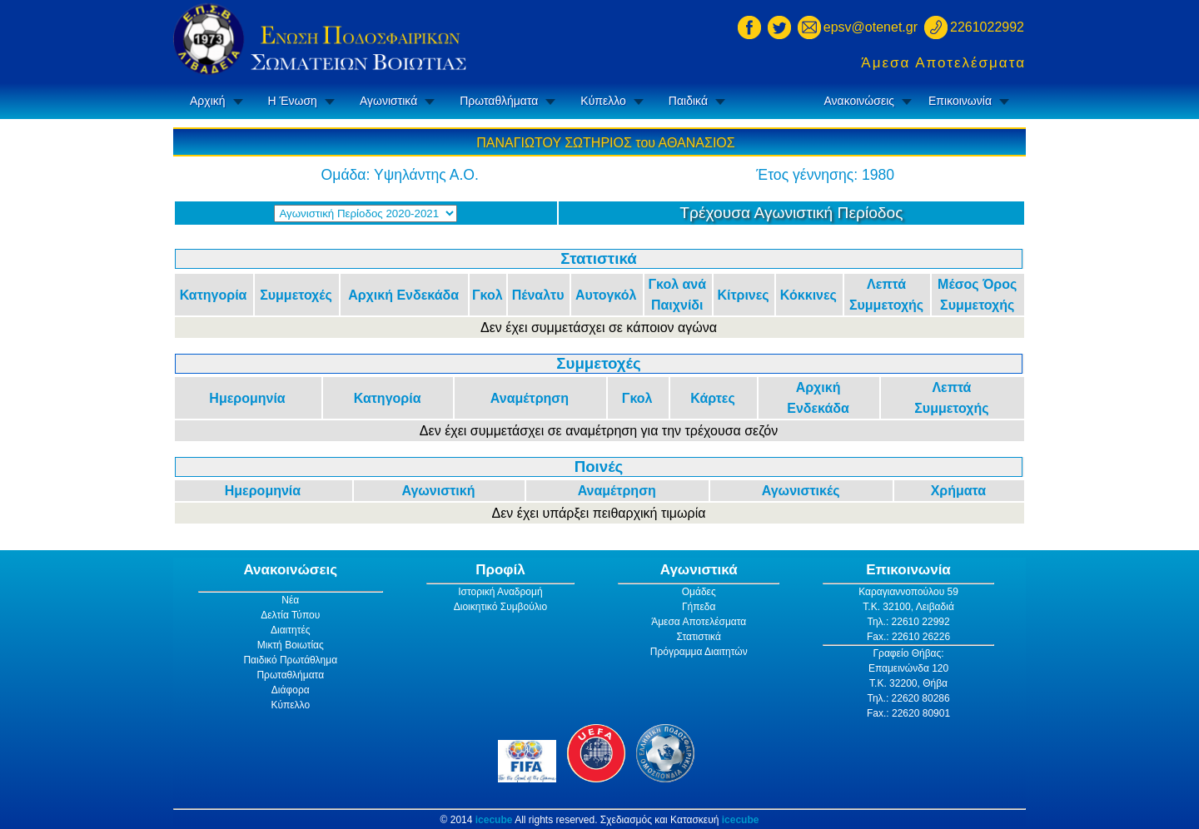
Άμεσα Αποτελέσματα (943, 63)
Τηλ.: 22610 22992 (908, 622)
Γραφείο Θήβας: (908, 653)
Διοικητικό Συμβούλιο (500, 607)
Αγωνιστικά (388, 100)
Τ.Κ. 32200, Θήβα (908, 683)
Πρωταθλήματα (499, 100)
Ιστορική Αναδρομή (500, 592)
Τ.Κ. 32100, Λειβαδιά (908, 607)
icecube (494, 820)
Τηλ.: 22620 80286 (908, 698)
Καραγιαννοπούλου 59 (908, 592)
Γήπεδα (699, 607)
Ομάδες (699, 592)
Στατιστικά (699, 637)
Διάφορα (290, 690)
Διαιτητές (291, 630)
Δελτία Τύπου (290, 615)
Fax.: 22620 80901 (908, 713)
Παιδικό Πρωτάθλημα (290, 660)
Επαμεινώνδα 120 (908, 668)
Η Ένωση (292, 100)
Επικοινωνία (960, 100)
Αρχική (208, 100)
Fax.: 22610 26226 (908, 637)
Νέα (290, 600)
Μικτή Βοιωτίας (290, 645)
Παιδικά (688, 100)
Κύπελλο (602, 100)
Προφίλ (500, 570)
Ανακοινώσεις (858, 100)
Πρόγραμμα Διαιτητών (699, 652)
